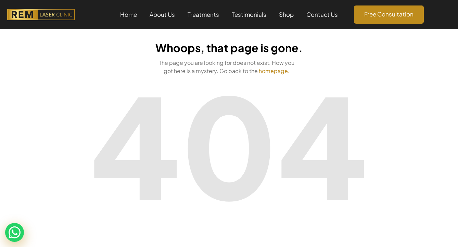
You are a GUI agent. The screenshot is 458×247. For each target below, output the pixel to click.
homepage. (274, 70)
